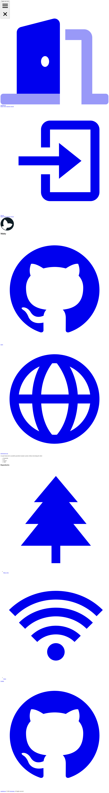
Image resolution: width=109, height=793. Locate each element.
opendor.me (3, 791)
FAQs (5, 106)
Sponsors (8, 106)
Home (2, 106)
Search (12, 106)
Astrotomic (12, 791)
